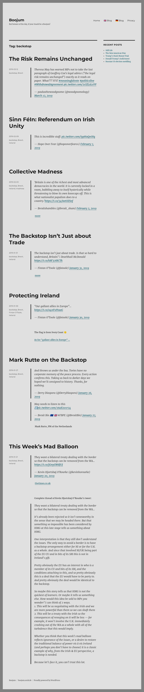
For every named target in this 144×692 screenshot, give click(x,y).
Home (96, 20)
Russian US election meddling (118, 61)
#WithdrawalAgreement (48, 84)
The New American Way (116, 53)
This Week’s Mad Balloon (43, 446)
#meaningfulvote (69, 80)
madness (20, 188)
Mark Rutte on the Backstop (48, 360)
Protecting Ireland (34, 295)
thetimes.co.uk (43, 483)
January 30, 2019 (79, 317)
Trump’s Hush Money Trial (117, 56)
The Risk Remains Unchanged (50, 59)
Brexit (20, 73)
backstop (13, 73)
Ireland (12, 143)
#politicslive (87, 80)
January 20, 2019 (44, 475)
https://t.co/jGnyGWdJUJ (48, 464)
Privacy (131, 20)
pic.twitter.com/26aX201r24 (54, 407)
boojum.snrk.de (24, 680)
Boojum (16, 20)
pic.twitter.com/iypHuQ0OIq (78, 136)
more (37, 215)
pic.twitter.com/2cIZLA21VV (80, 84)
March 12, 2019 (43, 95)
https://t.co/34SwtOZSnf (59, 200)
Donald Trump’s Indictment (118, 59)
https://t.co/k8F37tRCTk (48, 260)
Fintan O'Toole (15, 312)
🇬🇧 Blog (108, 20)
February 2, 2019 (87, 208)
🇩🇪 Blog (120, 20)
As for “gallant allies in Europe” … (52, 339)
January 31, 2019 (79, 268)
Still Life (109, 50)
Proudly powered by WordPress (47, 680)
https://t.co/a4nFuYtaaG (48, 310)
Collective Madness (35, 171)
